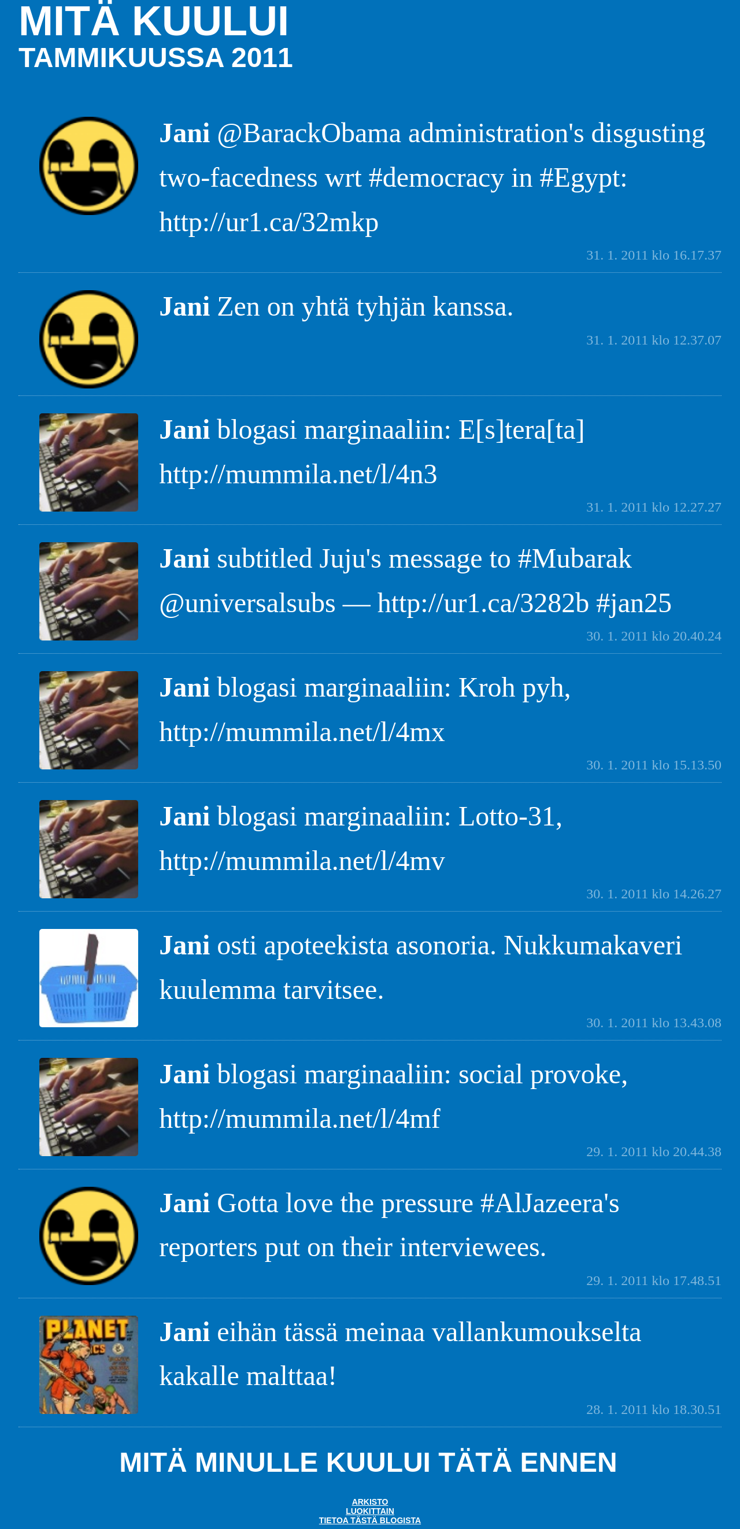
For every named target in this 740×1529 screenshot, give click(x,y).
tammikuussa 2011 (155, 57)
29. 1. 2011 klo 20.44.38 (654, 1151)
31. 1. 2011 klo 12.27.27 (654, 506)
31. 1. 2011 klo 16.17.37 (654, 254)
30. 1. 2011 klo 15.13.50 (654, 764)
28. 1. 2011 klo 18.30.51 (654, 1409)
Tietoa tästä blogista (370, 1520)
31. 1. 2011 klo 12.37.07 (654, 339)
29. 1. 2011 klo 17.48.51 (654, 1280)
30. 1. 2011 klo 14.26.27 (654, 893)
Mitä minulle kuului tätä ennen (368, 1462)
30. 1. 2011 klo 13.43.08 (654, 1022)
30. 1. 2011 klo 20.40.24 (654, 635)
